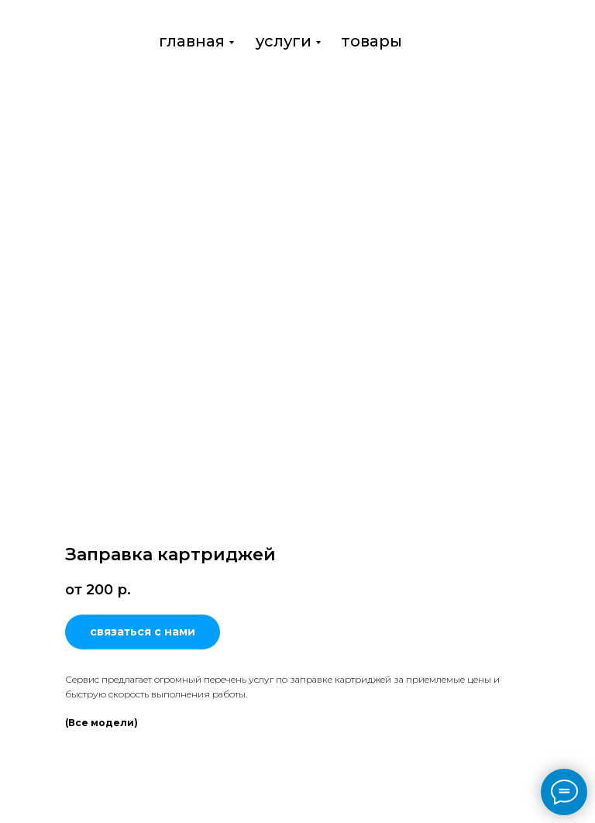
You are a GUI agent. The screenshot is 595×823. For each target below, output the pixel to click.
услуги (283, 41)
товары (371, 41)
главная (192, 41)
